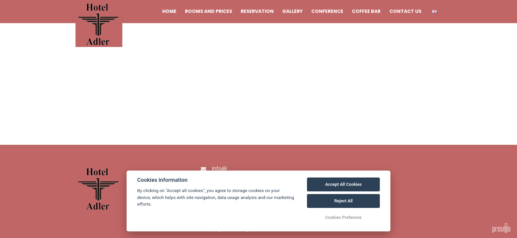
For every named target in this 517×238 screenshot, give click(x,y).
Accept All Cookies (343, 184)
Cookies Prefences (343, 217)
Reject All (343, 200)
